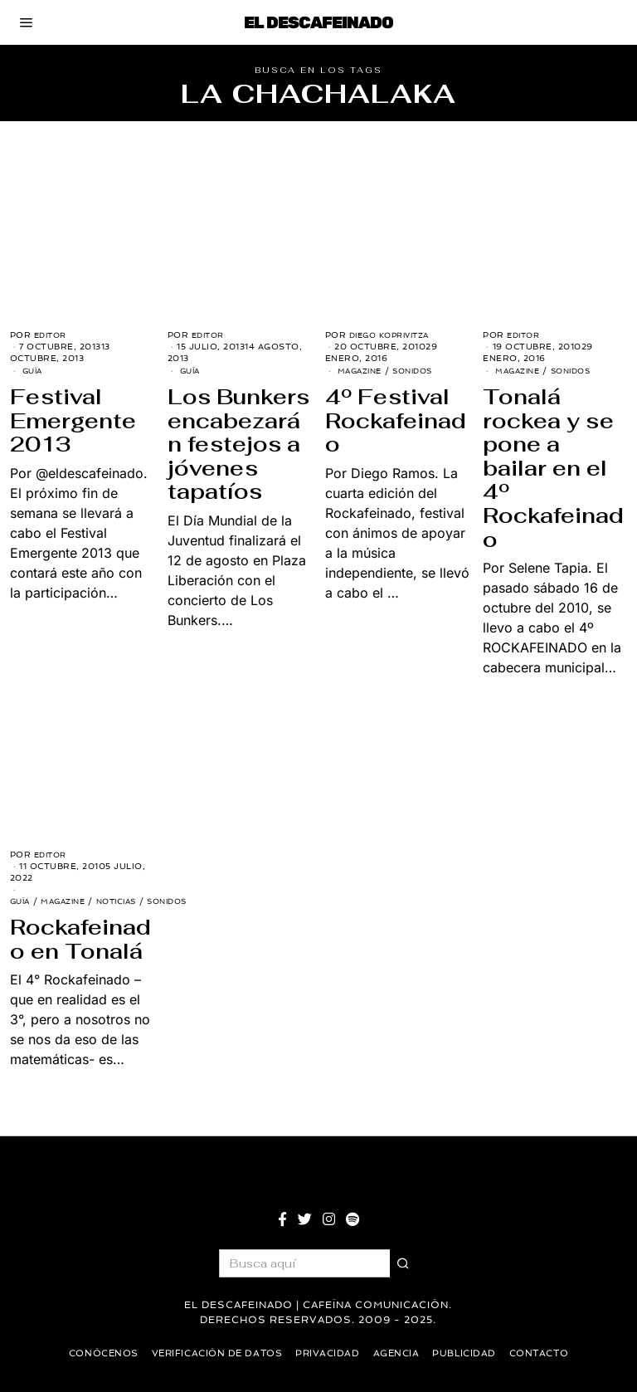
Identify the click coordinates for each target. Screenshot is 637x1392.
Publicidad (471, 1353)
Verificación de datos (212, 1353)
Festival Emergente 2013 (73, 420)
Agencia (400, 1353)
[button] (404, 1263)
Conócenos (92, 1353)
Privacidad (328, 1353)
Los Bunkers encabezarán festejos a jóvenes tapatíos (238, 444)
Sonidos (421, 370)
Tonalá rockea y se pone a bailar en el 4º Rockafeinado (553, 468)
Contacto (549, 1353)
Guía (34, 370)
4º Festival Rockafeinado (395, 420)
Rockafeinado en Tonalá (80, 939)
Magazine (362, 370)
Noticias (128, 901)
